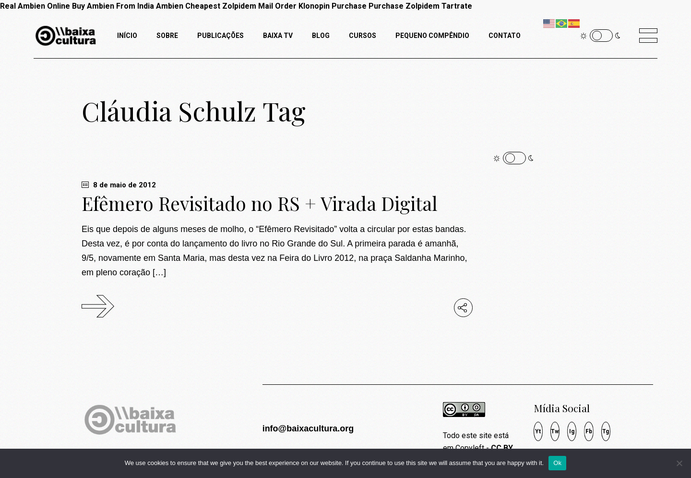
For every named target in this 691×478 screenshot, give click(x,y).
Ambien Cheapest (188, 6)
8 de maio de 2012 (119, 185)
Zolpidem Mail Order (259, 6)
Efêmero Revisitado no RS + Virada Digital (260, 203)
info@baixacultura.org (308, 428)
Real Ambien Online (35, 6)
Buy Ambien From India (113, 6)
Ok (557, 462)
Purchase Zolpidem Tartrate (420, 6)
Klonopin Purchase (332, 6)
